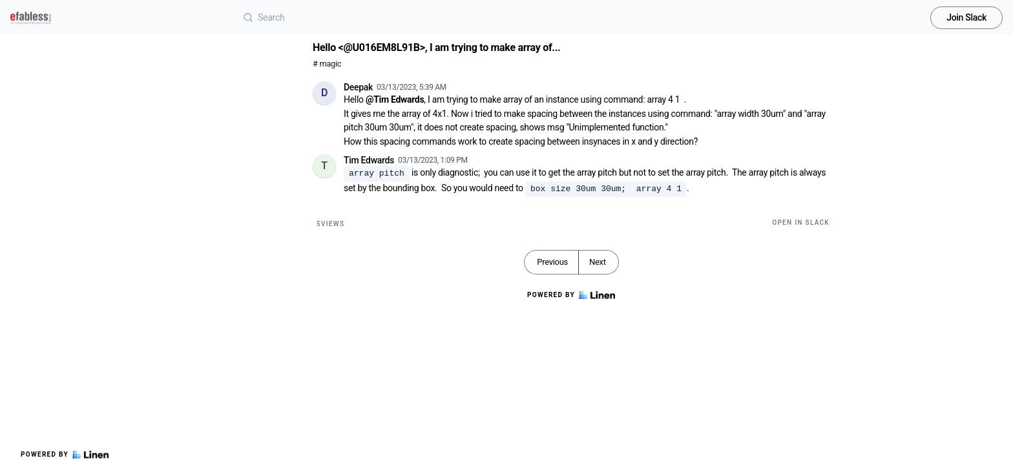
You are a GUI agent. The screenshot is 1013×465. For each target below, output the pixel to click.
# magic (327, 63)
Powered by (65, 455)
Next (597, 262)
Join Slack (966, 17)
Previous (552, 262)
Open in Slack (801, 222)
